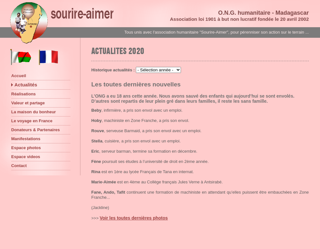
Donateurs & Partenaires (35, 129)
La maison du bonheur (33, 111)
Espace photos (26, 147)
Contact (19, 165)
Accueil (18, 75)
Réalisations (23, 94)
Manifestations (25, 138)
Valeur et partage (28, 102)
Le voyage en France (32, 120)
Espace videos (25, 156)
